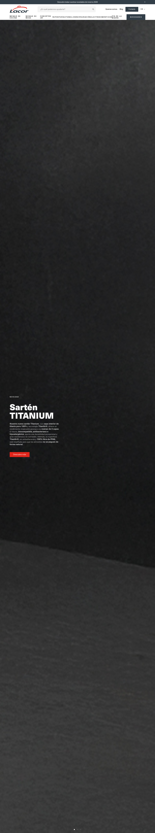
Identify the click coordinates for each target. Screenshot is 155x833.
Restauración (83, 17)
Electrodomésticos (101, 17)
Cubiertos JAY (45, 17)
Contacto (131, 9)
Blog (121, 9)
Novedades (136, 17)
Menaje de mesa (31, 17)
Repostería (59, 17)
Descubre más (19, 454)
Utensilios (70, 17)
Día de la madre (117, 17)
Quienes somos (111, 9)
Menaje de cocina (15, 17)
